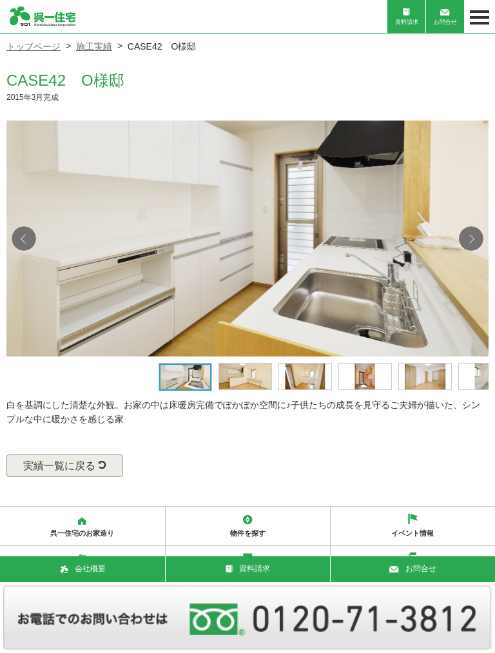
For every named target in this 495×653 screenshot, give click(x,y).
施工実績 (94, 46)
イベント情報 (412, 525)
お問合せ (445, 17)
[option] (247, 238)
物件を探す (248, 526)
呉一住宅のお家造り (82, 527)
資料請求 (406, 16)
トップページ (33, 46)
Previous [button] (24, 238)
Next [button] (471, 238)
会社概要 (83, 568)
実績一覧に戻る (64, 465)
